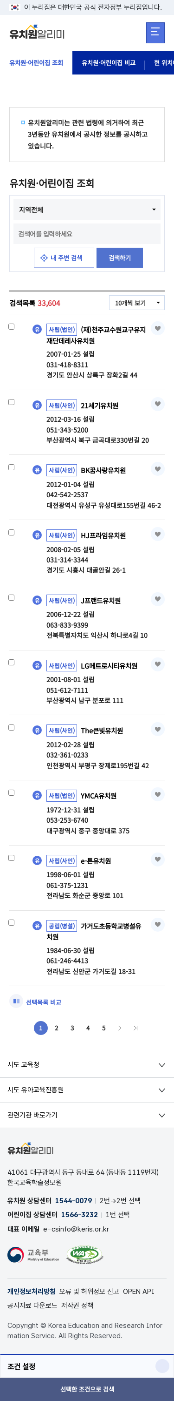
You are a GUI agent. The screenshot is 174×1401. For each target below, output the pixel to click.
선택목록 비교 (45, 1003)
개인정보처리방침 (31, 1294)
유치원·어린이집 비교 (115, 63)
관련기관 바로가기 (32, 1117)
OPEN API (139, 1294)
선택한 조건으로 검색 (87, 1389)
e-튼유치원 (97, 861)
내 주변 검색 (65, 258)
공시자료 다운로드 (32, 1308)
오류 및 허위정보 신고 (89, 1294)
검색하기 (121, 258)
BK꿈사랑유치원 (105, 471)
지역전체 (31, 209)
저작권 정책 (77, 1308)
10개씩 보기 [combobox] (129, 303)
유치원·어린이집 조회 (38, 63)
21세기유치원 (101, 406)
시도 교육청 (23, 1067)
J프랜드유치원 (102, 601)
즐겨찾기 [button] (158, 329)
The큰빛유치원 (103, 731)
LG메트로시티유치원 (111, 666)
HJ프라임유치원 (105, 536)
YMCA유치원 (100, 796)
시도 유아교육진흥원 (35, 1092)
